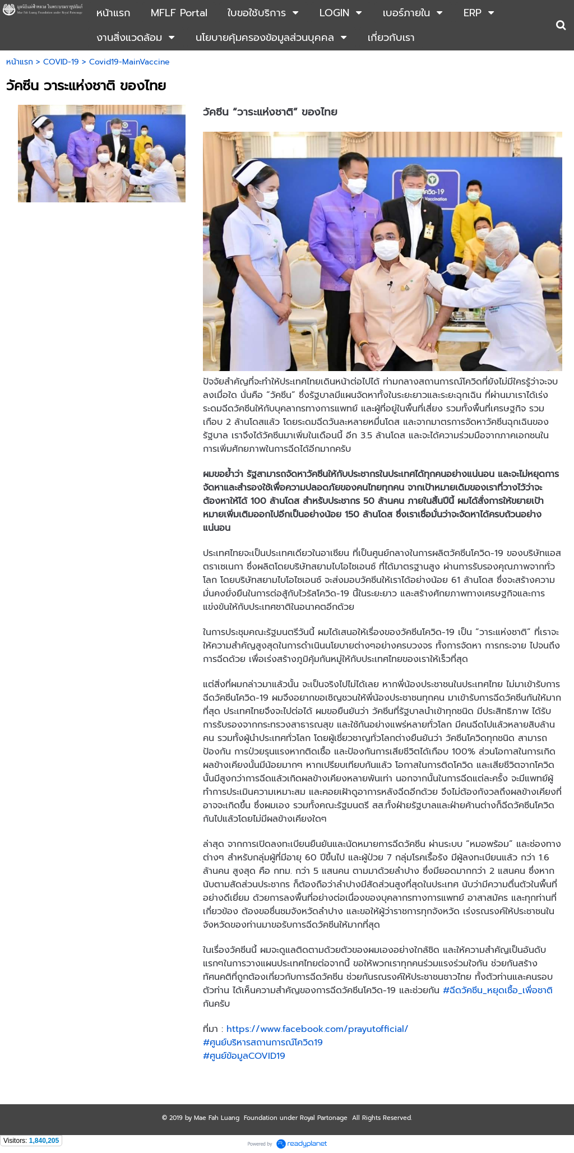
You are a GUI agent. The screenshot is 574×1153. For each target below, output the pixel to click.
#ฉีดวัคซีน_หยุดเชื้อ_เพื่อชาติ (498, 990)
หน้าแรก (19, 62)
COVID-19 (61, 62)
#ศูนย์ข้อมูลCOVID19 (244, 1056)
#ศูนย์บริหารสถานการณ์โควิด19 (263, 1042)
